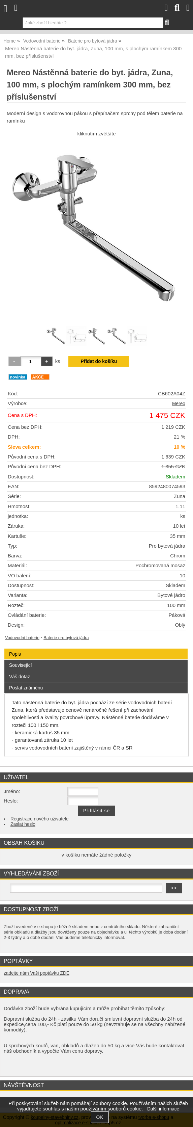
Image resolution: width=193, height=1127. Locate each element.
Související (20, 665)
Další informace (163, 1108)
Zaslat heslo (22, 824)
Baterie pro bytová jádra (66, 637)
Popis (15, 654)
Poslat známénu (26, 687)
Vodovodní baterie (22, 637)
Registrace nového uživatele (39, 818)
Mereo (178, 403)
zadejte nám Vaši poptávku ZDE (36, 973)
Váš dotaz (19, 676)
